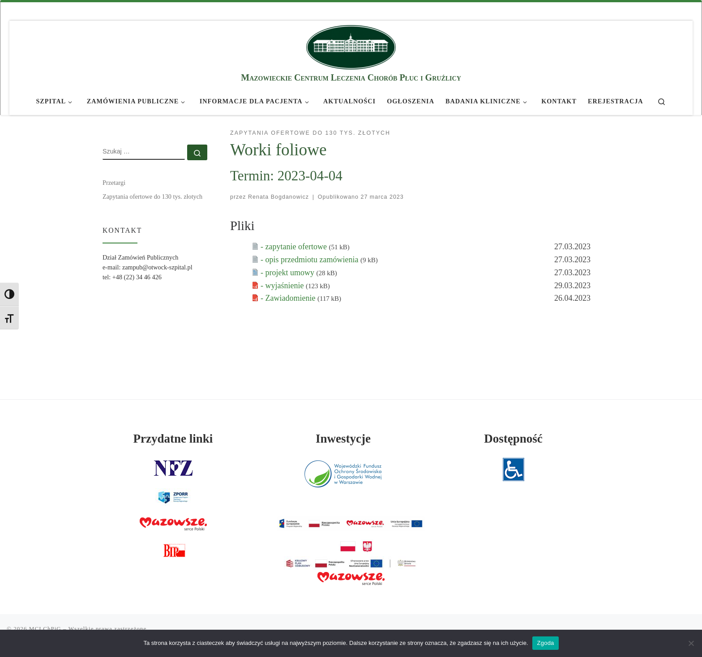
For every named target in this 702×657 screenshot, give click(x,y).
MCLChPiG (45, 628)
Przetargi (114, 182)
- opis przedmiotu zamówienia (310, 259)
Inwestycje (343, 438)
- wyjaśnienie (283, 285)
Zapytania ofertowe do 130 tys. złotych (152, 196)
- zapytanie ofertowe (295, 246)
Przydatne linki (173, 438)
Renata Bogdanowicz (278, 197)
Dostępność (513, 438)
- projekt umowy (288, 272)
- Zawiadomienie (289, 298)
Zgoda (545, 643)
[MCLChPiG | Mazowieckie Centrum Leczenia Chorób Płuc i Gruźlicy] (351, 46)
